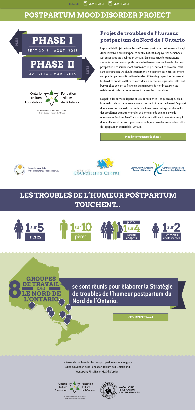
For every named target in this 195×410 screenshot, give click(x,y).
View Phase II (119, 3)
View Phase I (94, 3)
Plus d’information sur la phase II (143, 136)
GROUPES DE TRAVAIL (140, 317)
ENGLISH (74, 3)
